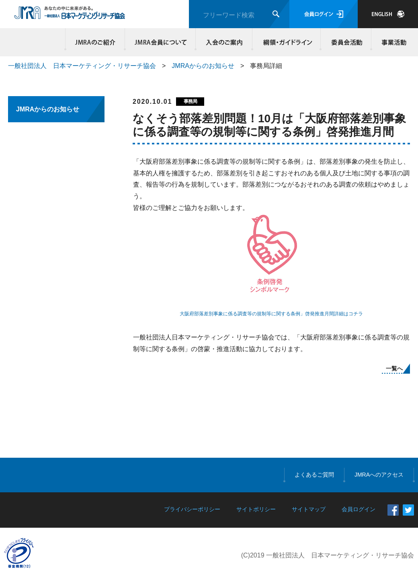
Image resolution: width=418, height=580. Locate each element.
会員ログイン (323, 14)
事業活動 (393, 42)
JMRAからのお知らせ (203, 65)
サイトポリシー (256, 509)
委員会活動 (346, 42)
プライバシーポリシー (192, 509)
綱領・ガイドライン (287, 42)
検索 (276, 13)
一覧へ (394, 368)
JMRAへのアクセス (379, 474)
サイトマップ (309, 509)
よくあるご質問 (314, 474)
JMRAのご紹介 (95, 42)
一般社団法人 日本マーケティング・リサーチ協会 (82, 65)
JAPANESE (388, 14)
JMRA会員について (160, 42)
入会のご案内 (224, 42)
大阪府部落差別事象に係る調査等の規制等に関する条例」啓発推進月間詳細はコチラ (271, 314)
